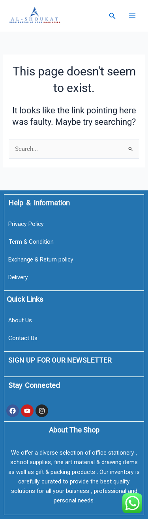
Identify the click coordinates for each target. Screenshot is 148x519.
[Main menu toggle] (132, 16)
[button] (112, 16)
